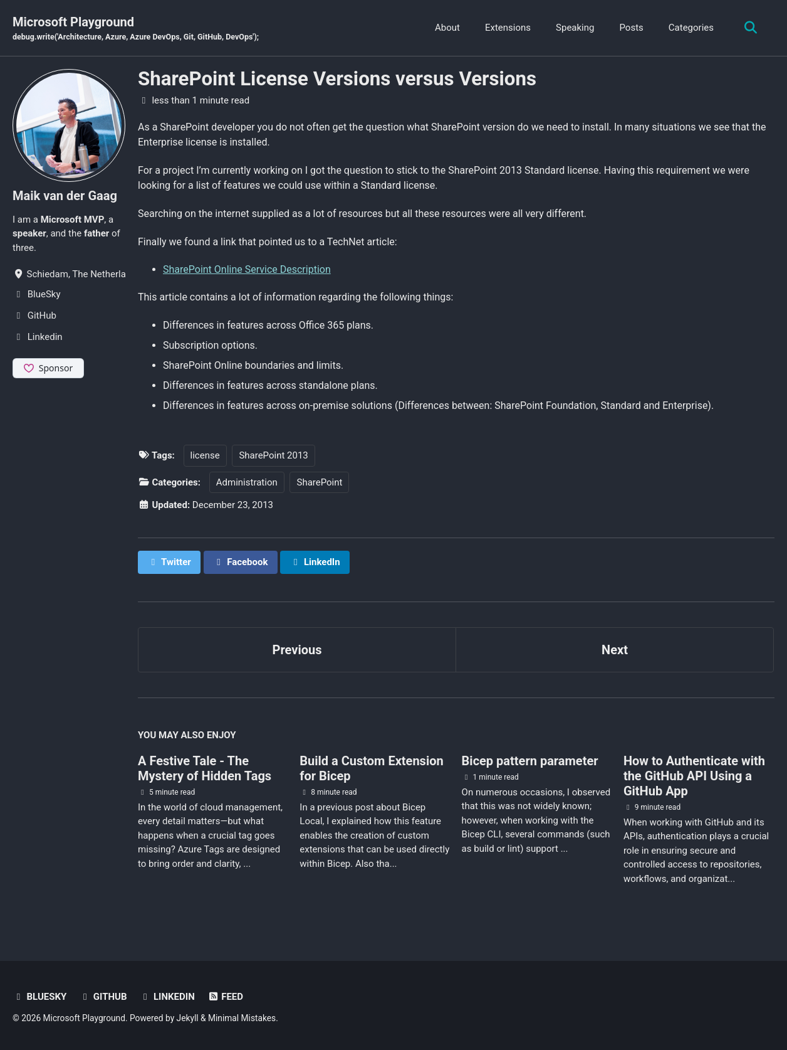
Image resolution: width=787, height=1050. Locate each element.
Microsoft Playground (136, 28)
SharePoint (319, 482)
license (205, 455)
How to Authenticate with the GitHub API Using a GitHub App (694, 775)
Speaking (575, 27)
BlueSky (39, 996)
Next (615, 649)
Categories (691, 27)
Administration (247, 482)
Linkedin (166, 996)
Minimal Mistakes (242, 1018)
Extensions (508, 27)
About (447, 27)
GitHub (103, 996)
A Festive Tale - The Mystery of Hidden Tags (204, 768)
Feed (225, 996)
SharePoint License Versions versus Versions (337, 78)
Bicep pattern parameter (530, 760)
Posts (631, 27)
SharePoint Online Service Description (247, 269)
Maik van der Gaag (65, 195)
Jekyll (188, 1018)
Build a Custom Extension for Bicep (371, 768)
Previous (297, 649)
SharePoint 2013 (273, 455)
